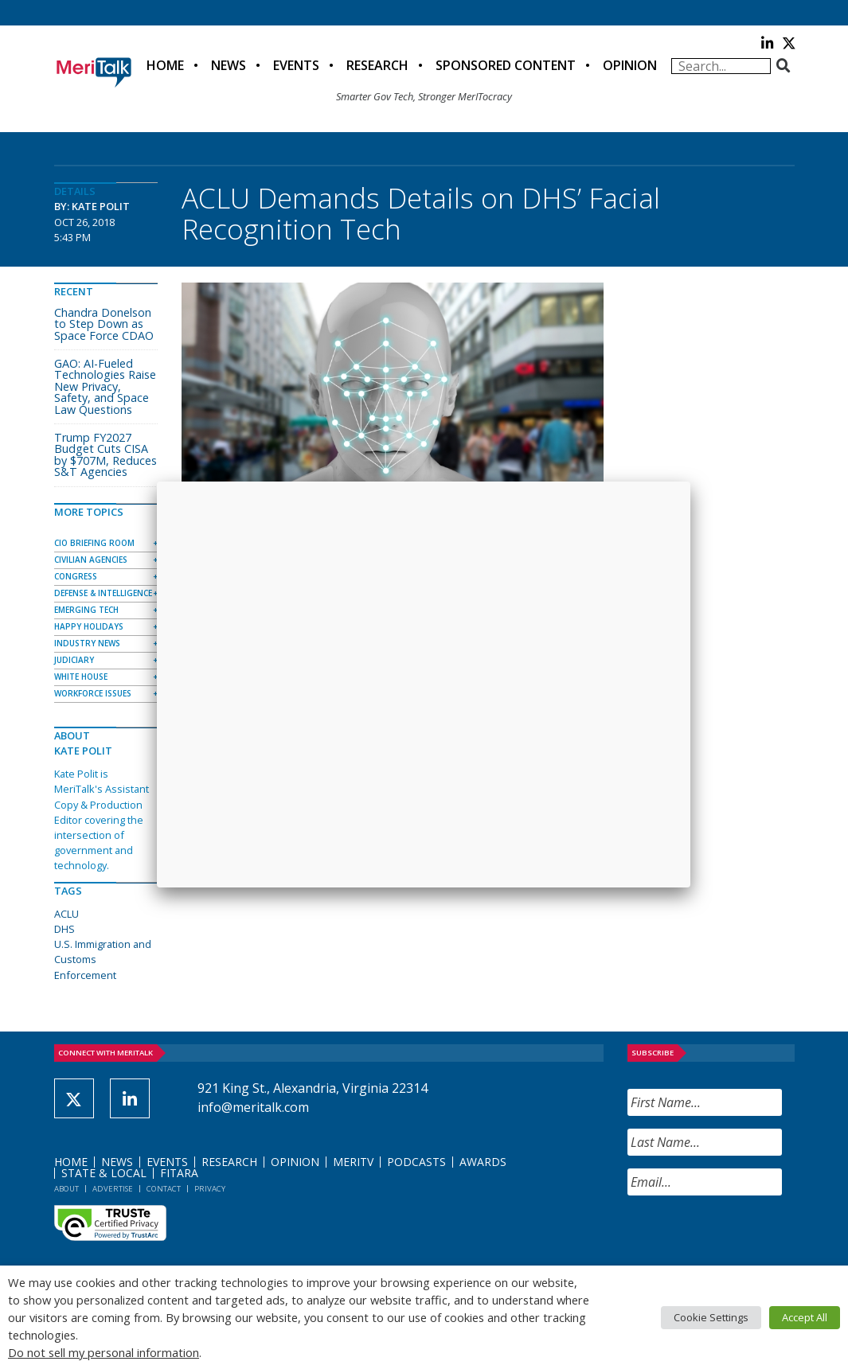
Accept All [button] (804, 1317)
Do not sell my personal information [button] (103, 1352)
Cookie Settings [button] (711, 1317)
